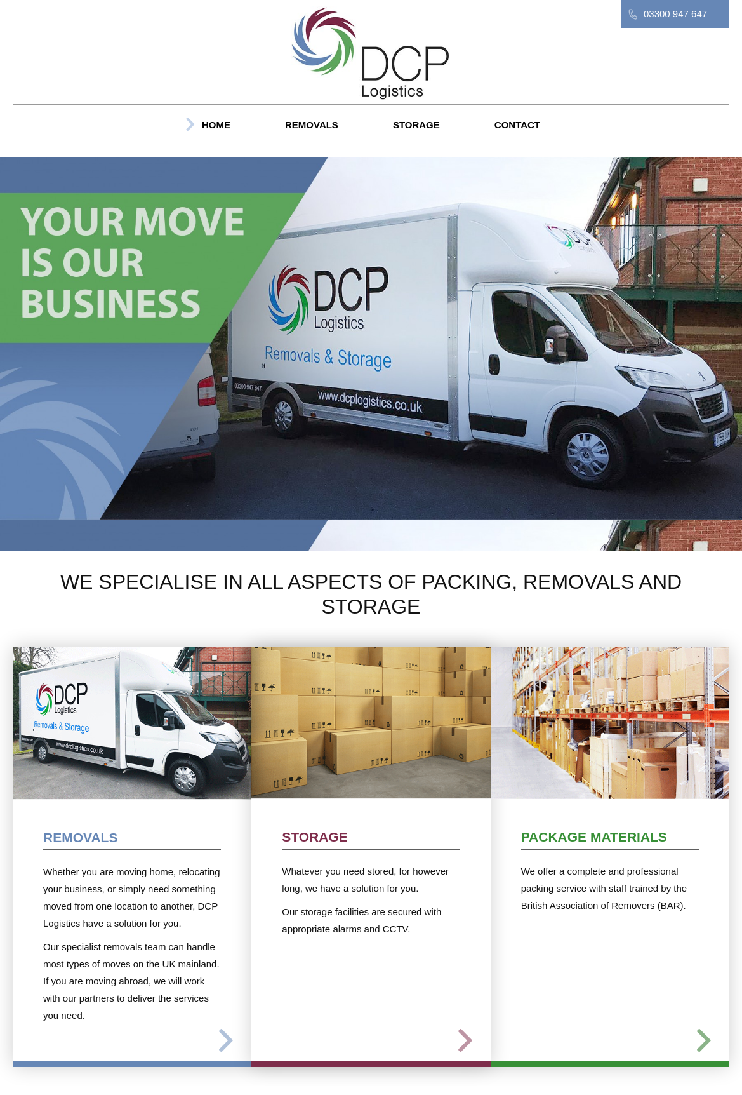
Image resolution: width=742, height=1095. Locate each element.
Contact (517, 124)
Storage (416, 124)
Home (216, 124)
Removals (311, 124)
